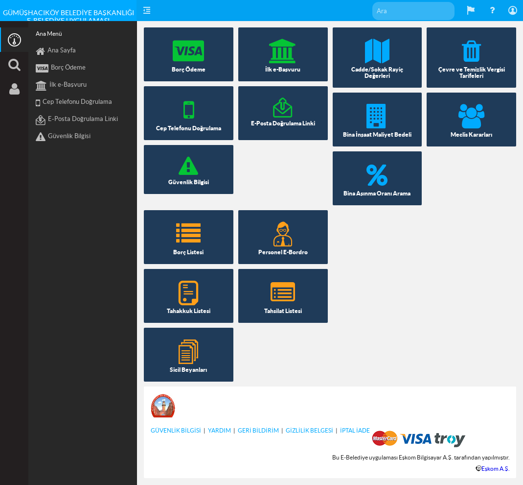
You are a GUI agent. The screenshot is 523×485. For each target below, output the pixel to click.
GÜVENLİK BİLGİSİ (176, 430)
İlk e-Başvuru (61, 86)
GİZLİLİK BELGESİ (309, 430)
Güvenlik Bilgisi (63, 137)
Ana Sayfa (56, 51)
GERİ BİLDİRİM (258, 430)
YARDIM (219, 430)
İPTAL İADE (355, 430)
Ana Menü (49, 33)
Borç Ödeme (61, 68)
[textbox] (413, 11)
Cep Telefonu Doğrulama (74, 103)
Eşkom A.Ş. (495, 468)
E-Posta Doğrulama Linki (77, 120)
